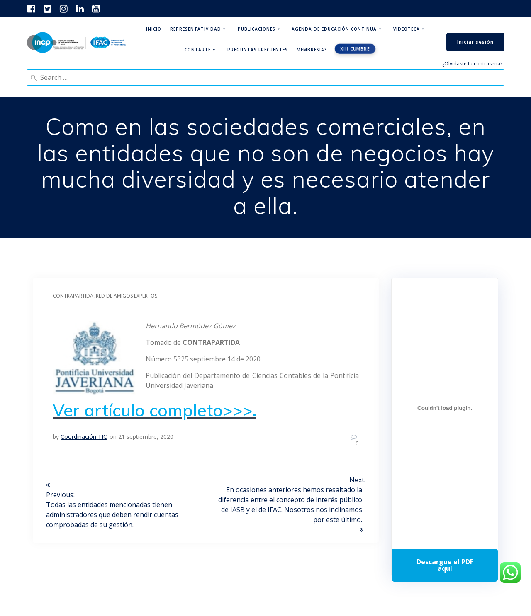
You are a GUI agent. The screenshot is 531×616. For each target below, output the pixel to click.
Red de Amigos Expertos (126, 295)
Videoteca (406, 29)
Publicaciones (256, 29)
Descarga (445, 565)
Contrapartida (73, 295)
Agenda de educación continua (334, 29)
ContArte (198, 50)
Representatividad (195, 29)
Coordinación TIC (84, 436)
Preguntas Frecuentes (257, 50)
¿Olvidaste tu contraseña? (472, 63)
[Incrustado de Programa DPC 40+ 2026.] (445, 408)
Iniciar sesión (475, 42)
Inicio (153, 29)
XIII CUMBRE (355, 49)
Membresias (312, 50)
